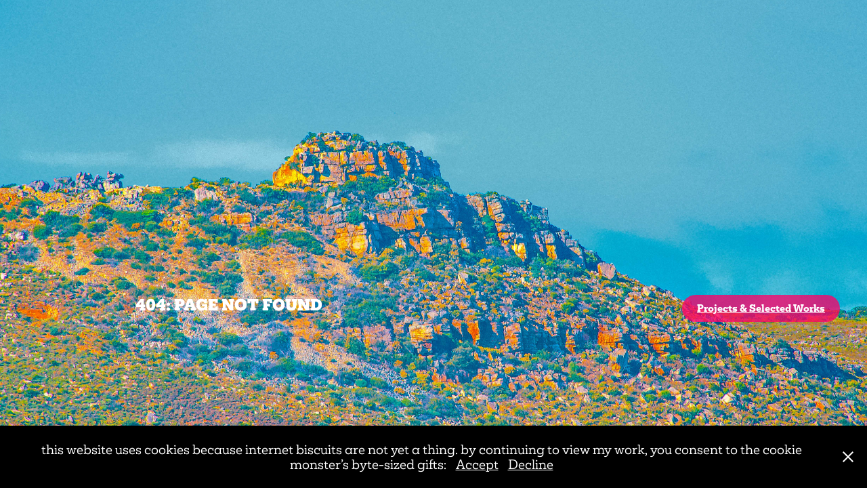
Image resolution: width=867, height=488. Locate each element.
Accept (477, 464)
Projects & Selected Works (761, 308)
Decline (530, 464)
